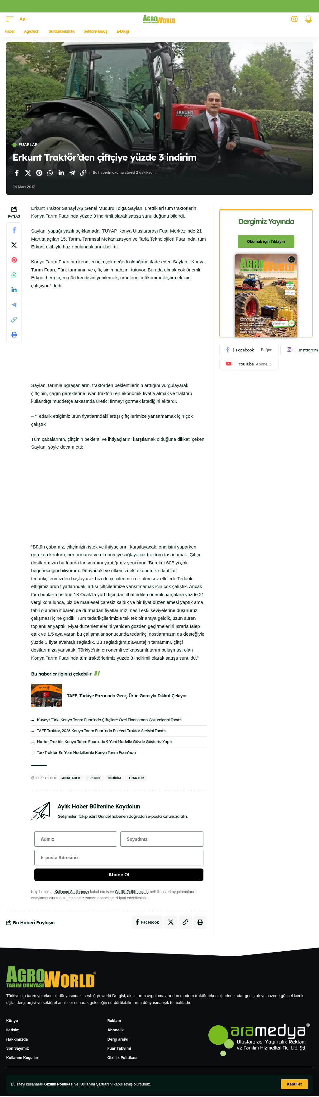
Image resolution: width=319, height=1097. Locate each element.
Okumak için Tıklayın (266, 241)
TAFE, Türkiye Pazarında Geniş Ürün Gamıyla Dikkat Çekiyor (127, 696)
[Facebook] (249, 350)
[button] (294, 1084)
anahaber (71, 778)
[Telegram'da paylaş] (72, 173)
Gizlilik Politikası (59, 1084)
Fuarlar (28, 145)
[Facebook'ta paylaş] (16, 173)
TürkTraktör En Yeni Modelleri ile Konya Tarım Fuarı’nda (86, 752)
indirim (114, 778)
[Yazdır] (14, 334)
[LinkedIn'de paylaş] (61, 173)
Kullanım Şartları (94, 1084)
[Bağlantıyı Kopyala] (83, 173)
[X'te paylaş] (28, 173)
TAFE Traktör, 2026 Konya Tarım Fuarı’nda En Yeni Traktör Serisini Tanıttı (101, 730)
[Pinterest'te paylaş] (39, 173)
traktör (136, 778)
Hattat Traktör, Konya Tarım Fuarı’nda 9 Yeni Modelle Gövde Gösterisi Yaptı (104, 741)
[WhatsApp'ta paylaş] (50, 173)
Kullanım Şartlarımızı (72, 892)
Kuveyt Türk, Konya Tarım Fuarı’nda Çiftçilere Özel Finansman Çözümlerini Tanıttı (109, 719)
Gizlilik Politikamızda (132, 892)
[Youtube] (249, 364)
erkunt (94, 778)
